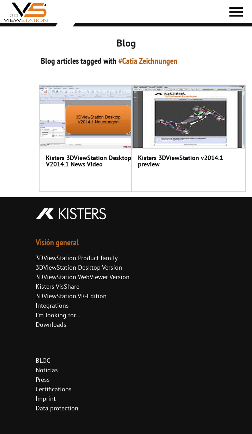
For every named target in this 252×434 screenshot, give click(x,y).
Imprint (46, 399)
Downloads (51, 324)
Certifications (54, 389)
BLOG (43, 360)
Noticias (47, 370)
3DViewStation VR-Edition (71, 296)
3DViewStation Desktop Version (79, 267)
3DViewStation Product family (77, 258)
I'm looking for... (58, 315)
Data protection (57, 408)
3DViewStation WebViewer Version (83, 277)
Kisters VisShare (57, 286)
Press (43, 379)
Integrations (52, 305)
